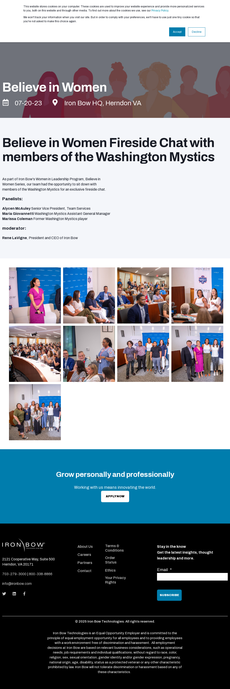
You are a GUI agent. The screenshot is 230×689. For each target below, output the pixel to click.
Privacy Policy (159, 10)
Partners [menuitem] (84, 563)
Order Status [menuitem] (111, 560)
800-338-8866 (40, 574)
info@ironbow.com (17, 584)
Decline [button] (196, 31)
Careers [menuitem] (84, 555)
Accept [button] (177, 31)
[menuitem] (88, 540)
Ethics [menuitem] (110, 570)
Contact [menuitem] (84, 571)
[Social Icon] (5, 594)
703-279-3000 (14, 574)
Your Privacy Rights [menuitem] (115, 580)
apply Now (115, 496)
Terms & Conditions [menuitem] (114, 548)
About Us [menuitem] (85, 546)
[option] (115, 354)
